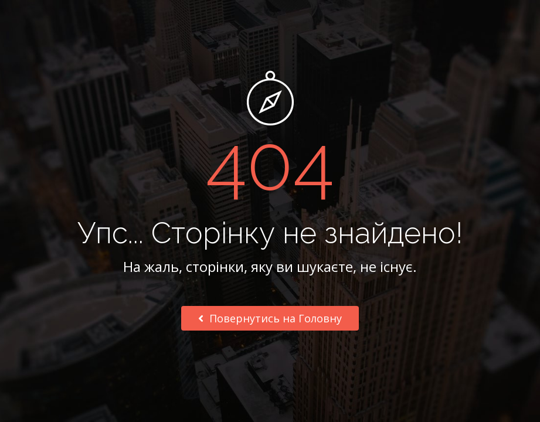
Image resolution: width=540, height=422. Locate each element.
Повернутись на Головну (270, 318)
